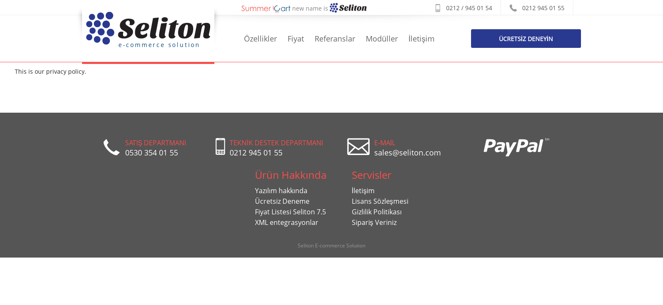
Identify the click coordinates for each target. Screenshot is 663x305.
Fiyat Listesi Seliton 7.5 (290, 211)
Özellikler (260, 38)
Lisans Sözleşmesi (380, 201)
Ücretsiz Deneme (282, 201)
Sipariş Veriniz (374, 222)
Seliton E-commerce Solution (331, 245)
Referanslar (335, 38)
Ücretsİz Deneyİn (526, 39)
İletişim (421, 38)
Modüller (382, 38)
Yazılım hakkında (281, 190)
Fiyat (296, 38)
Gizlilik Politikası (377, 211)
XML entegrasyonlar (286, 222)
